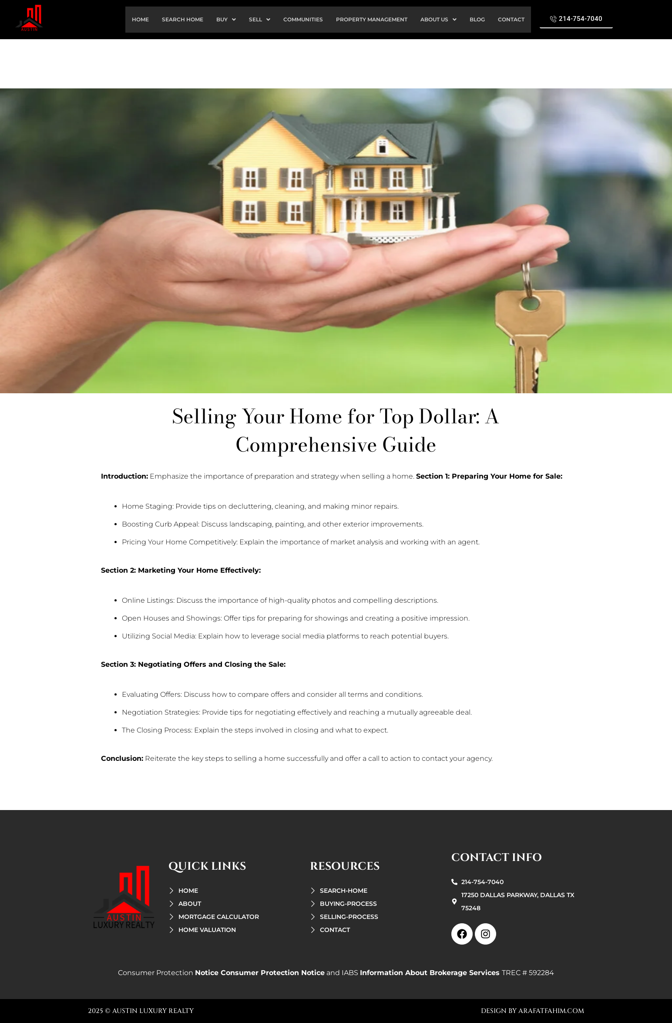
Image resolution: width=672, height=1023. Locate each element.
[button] (226, 20)
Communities (303, 19)
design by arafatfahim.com (532, 1011)
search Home (182, 19)
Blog (477, 19)
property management (371, 19)
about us (438, 19)
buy (226, 19)
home (140, 19)
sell (259, 19)
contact (511, 19)
